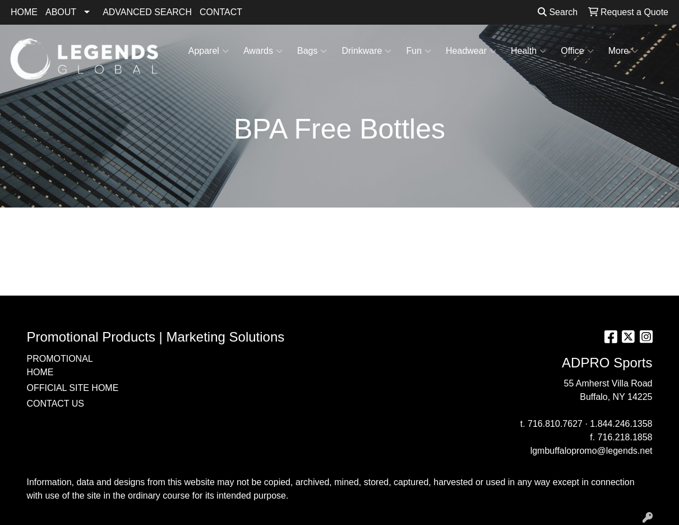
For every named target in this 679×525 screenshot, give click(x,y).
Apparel (208, 51)
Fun (418, 51)
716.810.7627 (555, 424)
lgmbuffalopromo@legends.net (591, 450)
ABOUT (60, 12)
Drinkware (366, 51)
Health (528, 51)
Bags (312, 51)
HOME (24, 12)
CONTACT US (56, 403)
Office (577, 51)
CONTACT (221, 12)
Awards (263, 51)
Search (558, 12)
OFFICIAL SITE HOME (73, 388)
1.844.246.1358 (621, 424)
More (623, 51)
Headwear (471, 51)
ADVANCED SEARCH (147, 12)
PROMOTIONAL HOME (60, 365)
